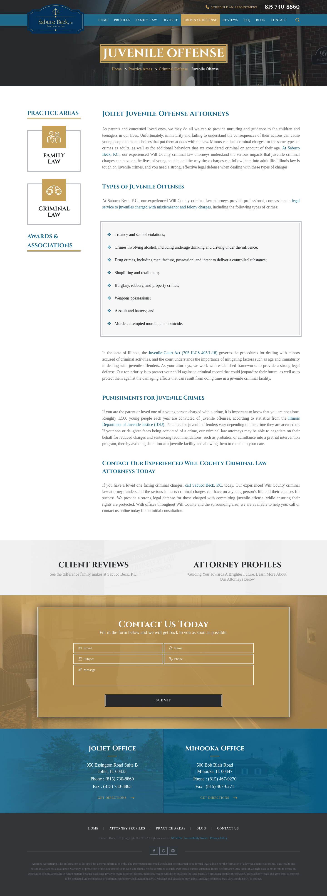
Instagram (173, 851)
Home (103, 20)
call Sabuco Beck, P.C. (204, 485)
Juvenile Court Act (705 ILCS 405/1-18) (183, 353)
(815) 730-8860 (119, 778)
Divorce (170, 20)
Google (163, 851)
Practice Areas (171, 828)
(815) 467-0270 (222, 778)
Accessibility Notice (196, 838)
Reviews (230, 20)
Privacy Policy (218, 838)
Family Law (146, 20)
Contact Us (228, 828)
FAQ (247, 20)
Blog (260, 20)
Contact (279, 20)
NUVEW (176, 838)
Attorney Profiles (127, 828)
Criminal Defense (200, 20)
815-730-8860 (282, 7)
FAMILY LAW (54, 159)
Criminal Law (54, 190)
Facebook (154, 851)
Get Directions (112, 797)
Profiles (122, 20)
